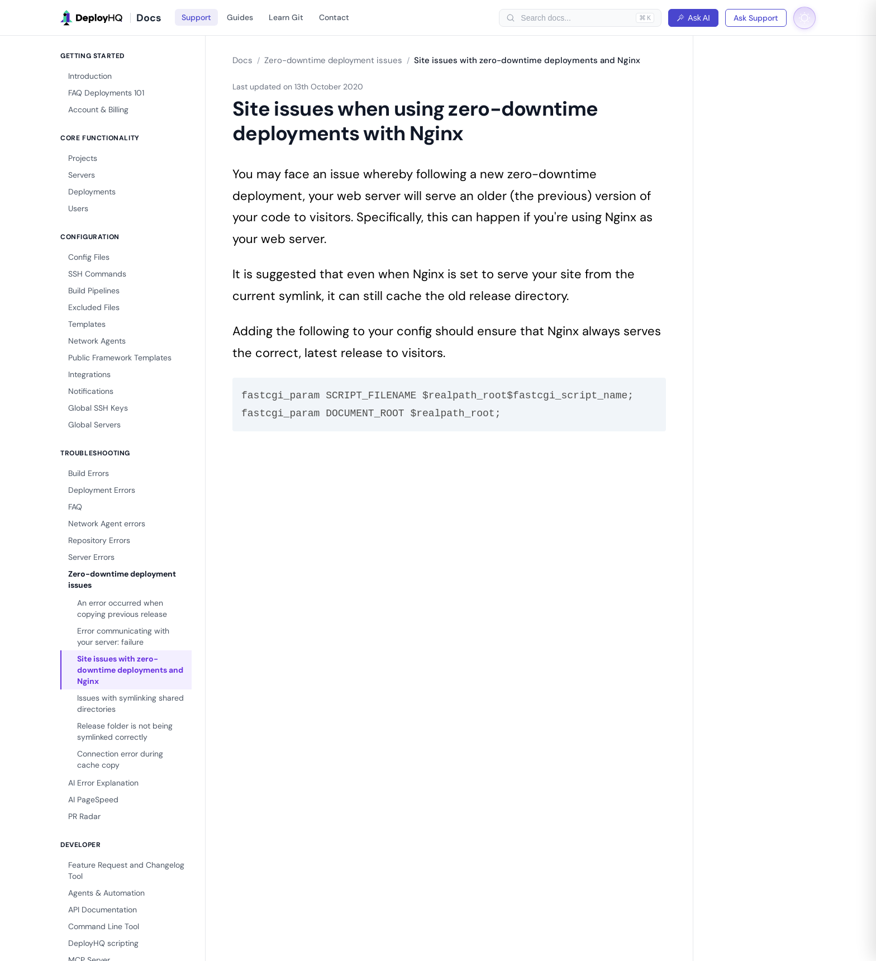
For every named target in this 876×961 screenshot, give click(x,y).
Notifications (90, 391)
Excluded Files (94, 307)
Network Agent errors (106, 523)
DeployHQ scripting (103, 943)
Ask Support (756, 18)
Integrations (89, 374)
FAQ (75, 507)
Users (78, 208)
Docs (242, 60)
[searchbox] (575, 18)
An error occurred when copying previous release (122, 608)
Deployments (92, 192)
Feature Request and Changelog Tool (126, 870)
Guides (240, 17)
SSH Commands (97, 274)
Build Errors (88, 473)
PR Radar (84, 816)
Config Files (89, 257)
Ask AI (693, 17)
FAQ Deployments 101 (106, 93)
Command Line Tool (103, 926)
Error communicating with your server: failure (123, 636)
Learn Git (286, 17)
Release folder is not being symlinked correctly (125, 731)
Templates (87, 324)
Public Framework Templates (120, 358)
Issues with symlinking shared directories (130, 703)
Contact (334, 17)
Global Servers (94, 425)
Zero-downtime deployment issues (122, 579)
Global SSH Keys (98, 408)
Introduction (90, 76)
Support (196, 17)
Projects (82, 158)
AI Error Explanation (103, 783)
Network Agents (97, 341)
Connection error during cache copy (120, 759)
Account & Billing (98, 109)
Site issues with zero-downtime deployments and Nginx (130, 670)
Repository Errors (99, 540)
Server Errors (91, 557)
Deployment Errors (101, 490)
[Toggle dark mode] (804, 18)
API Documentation (102, 910)
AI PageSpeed (93, 800)
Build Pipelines (94, 291)
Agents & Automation (106, 893)
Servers (81, 175)
